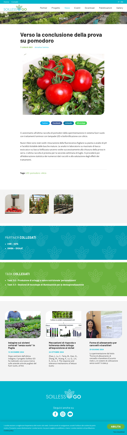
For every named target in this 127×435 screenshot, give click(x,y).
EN (122, 2)
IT (118, 2)
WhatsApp (81, 123)
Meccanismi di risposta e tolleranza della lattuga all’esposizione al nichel (62, 345)
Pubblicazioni (105, 7)
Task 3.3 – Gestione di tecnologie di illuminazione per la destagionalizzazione (45, 284)
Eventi (77, 7)
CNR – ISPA (12, 244)
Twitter (45, 123)
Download (90, 7)
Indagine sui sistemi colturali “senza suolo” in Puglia (21, 345)
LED (27, 173)
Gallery (119, 7)
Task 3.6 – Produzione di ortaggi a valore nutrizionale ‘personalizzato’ (41, 280)
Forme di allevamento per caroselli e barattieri (103, 344)
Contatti (14, 2)
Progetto (56, 7)
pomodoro (35, 173)
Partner (43, 7)
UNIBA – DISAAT (15, 248)
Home (6, 2)
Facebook (56, 123)
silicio (43, 173)
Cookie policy (9, 430)
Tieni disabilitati (119, 432)
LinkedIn (68, 123)
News (67, 7)
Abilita (116, 426)
